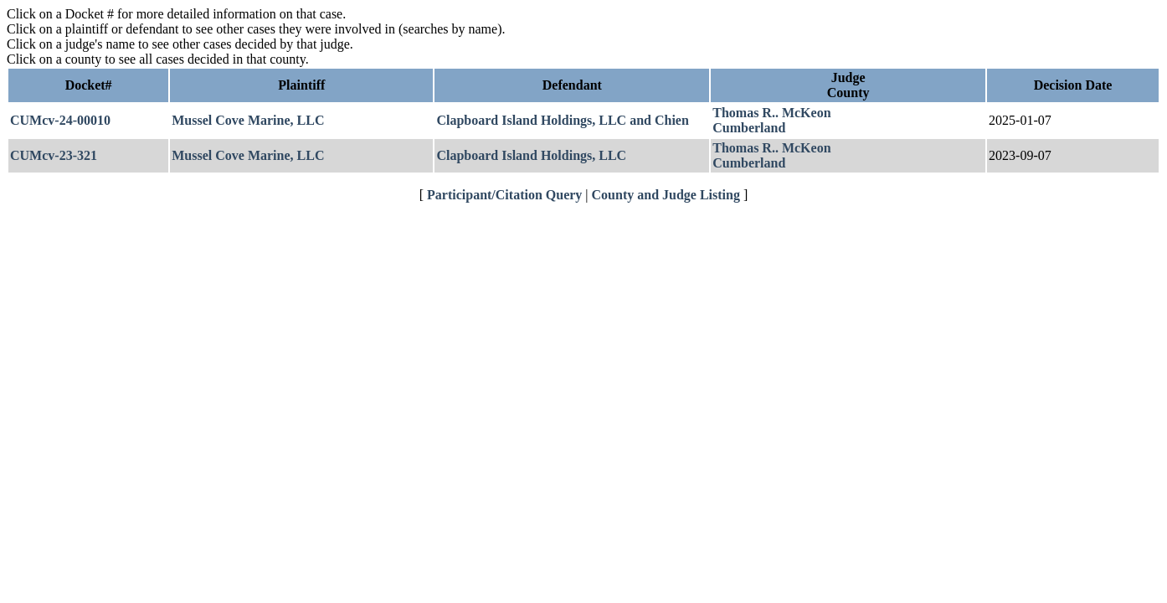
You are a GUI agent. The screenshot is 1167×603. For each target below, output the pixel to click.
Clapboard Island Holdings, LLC (531, 155)
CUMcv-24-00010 (60, 120)
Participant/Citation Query (504, 195)
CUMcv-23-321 (53, 155)
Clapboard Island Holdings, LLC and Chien (562, 120)
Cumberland (748, 128)
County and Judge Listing (666, 195)
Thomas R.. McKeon (771, 113)
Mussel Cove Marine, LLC (248, 120)
